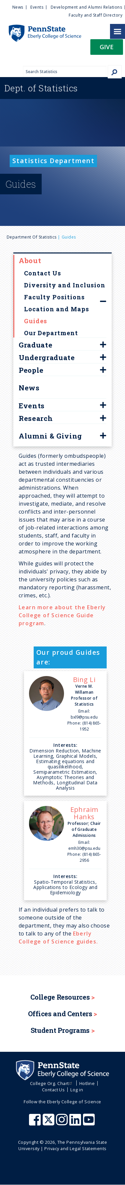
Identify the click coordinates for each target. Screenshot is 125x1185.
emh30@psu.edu (84, 848)
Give (107, 47)
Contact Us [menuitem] (53, 1090)
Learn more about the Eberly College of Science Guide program (62, 615)
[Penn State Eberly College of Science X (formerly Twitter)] (49, 1123)
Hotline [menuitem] (87, 1083)
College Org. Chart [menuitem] (52, 1083)
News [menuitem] (17, 7)
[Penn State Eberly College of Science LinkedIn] (76, 1123)
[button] (106, 49)
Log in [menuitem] (76, 1090)
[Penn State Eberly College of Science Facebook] (35, 1123)
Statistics (41, 88)
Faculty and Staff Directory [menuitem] (95, 15)
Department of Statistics (32, 237)
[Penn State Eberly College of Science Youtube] (89, 1123)
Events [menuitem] (36, 7)
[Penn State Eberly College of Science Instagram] (62, 1123)
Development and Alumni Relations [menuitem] (86, 7)
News (29, 387)
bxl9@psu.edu (84, 717)
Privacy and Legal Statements (75, 1148)
